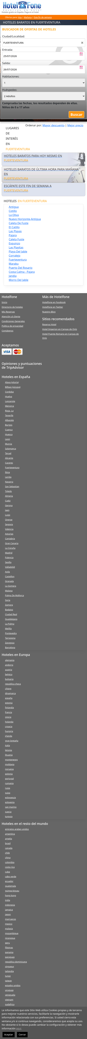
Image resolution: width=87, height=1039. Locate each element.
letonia (8, 750)
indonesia (10, 904)
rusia (7, 788)
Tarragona (10, 638)
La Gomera (10, 585)
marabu (14, 264)
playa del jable (18, 251)
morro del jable (18, 280)
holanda (9, 721)
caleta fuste (16, 239)
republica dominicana (16, 961)
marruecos (10, 919)
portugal (9, 778)
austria (8, 669)
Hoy (20, 17)
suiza (7, 792)
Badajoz (9, 609)
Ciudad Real (11, 614)
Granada (9, 581)
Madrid (8, 552)
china (7, 857)
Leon (7, 439)
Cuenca (8, 429)
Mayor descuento (54, 125)
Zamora (9, 604)
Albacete (9, 420)
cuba (7, 871)
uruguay (9, 990)
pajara (13, 235)
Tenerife (9, 415)
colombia (9, 862)
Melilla (8, 628)
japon (8, 914)
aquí (18, 1028)
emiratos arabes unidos (17, 829)
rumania (9, 783)
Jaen (7, 510)
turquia (8, 816)
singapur (9, 966)
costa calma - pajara (22, 272)
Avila (7, 571)
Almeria (9, 495)
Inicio (4, 302)
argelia (8, 838)
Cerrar (22, 1034)
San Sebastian (12, 486)
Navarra (9, 481)
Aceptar (8, 1034)
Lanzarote (10, 401)
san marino (10, 806)
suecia (8, 811)
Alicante (9, 458)
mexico (8, 923)
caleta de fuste (18, 223)
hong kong (10, 895)
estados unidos (12, 985)
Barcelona (10, 647)
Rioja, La (9, 410)
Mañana (28, 17)
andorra (9, 664)
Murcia (8, 443)
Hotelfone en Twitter (52, 307)
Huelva (8, 396)
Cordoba (9, 391)
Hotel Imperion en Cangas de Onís (59, 329)
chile (7, 852)
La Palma (9, 623)
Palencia (9, 557)
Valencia (9, 529)
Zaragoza (9, 642)
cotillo (13, 211)
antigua (14, 207)
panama (9, 952)
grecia (8, 716)
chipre (8, 688)
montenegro (11, 759)
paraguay (10, 956)
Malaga (8, 590)
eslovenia (9, 802)
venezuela (10, 994)
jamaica (9, 909)
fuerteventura (18, 259)
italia (7, 745)
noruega (9, 769)
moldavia (9, 764)
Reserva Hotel (49, 324)
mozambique (11, 933)
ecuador (9, 881)
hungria (9, 731)
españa (8, 698)
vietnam (9, 999)
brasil (8, 843)
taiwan (8, 980)
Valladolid (10, 566)
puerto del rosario (20, 268)
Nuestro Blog (49, 311)
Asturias (9, 533)
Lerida (8, 476)
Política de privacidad (12, 325)
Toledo (8, 491)
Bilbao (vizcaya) (13, 387)
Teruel (8, 453)
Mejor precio (75, 125)
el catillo (14, 227)
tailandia (9, 971)
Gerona (8, 505)
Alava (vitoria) (12, 382)
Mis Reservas (8, 311)
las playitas (16, 247)
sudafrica (9, 1004)
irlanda (8, 735)
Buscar (76, 114)
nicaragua (10, 938)
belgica (8, 674)
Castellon (9, 576)
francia (8, 712)
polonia (9, 773)
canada (8, 848)
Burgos (8, 424)
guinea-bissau (12, 890)
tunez (8, 975)
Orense (8, 519)
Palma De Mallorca (14, 595)
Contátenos (7, 330)
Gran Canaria (11, 543)
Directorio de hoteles (12, 307)
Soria (7, 600)
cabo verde (10, 876)
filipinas (9, 947)
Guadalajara (11, 619)
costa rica (10, 867)
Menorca (9, 405)
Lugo (7, 514)
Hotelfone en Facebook (54, 302)
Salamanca (10, 448)
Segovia (9, 524)
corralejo (14, 255)
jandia (12, 276)
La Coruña (10, 548)
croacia (8, 726)
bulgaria (9, 679)
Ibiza (7, 472)
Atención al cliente (11, 316)
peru (7, 942)
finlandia (9, 707)
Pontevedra (11, 633)
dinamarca (10, 693)
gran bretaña (11, 740)
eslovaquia (10, 797)
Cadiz (7, 500)
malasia (9, 928)
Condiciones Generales (13, 321)
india (7, 900)
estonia (8, 702)
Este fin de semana (43, 17)
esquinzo (14, 243)
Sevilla (8, 562)
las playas (15, 231)
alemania (9, 660)
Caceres (9, 462)
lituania (9, 754)
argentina (10, 833)
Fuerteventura (12, 467)
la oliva (14, 215)
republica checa (13, 683)
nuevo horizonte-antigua (25, 219)
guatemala (10, 885)
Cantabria (10, 538)
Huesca (8, 434)
